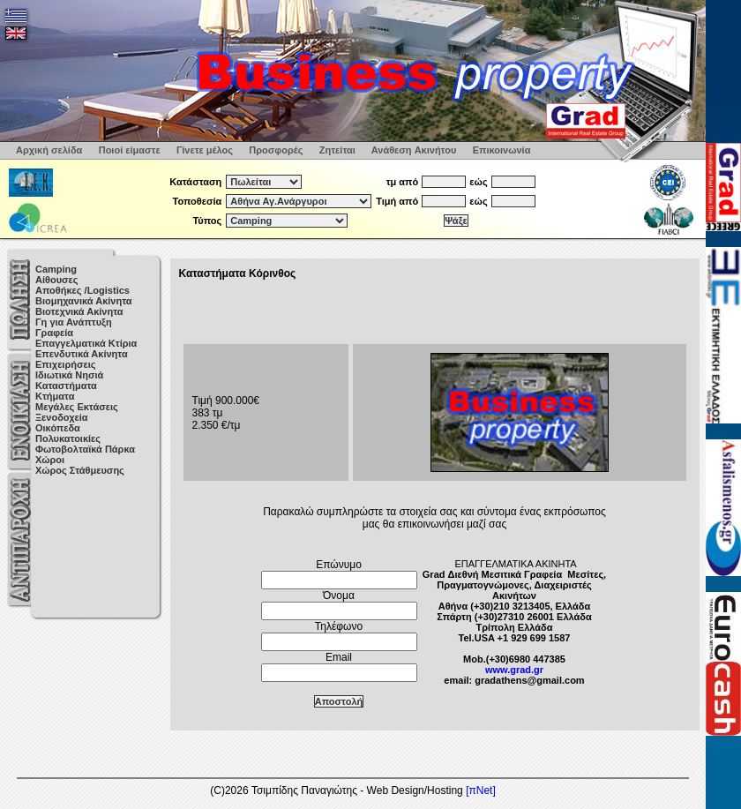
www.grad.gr (514, 669)
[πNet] (481, 790)
